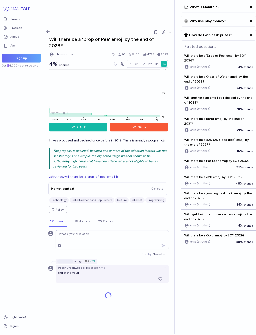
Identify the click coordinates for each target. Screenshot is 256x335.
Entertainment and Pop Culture (92, 200)
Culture (122, 200)
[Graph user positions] (122, 64)
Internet (137, 200)
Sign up (21, 58)
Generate (157, 188)
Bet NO (138, 127)
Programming (155, 200)
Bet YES (78, 127)
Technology (59, 200)
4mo (102, 267)
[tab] (58, 222)
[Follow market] (156, 32)
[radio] (130, 64)
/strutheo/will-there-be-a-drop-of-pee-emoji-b (83, 177)
